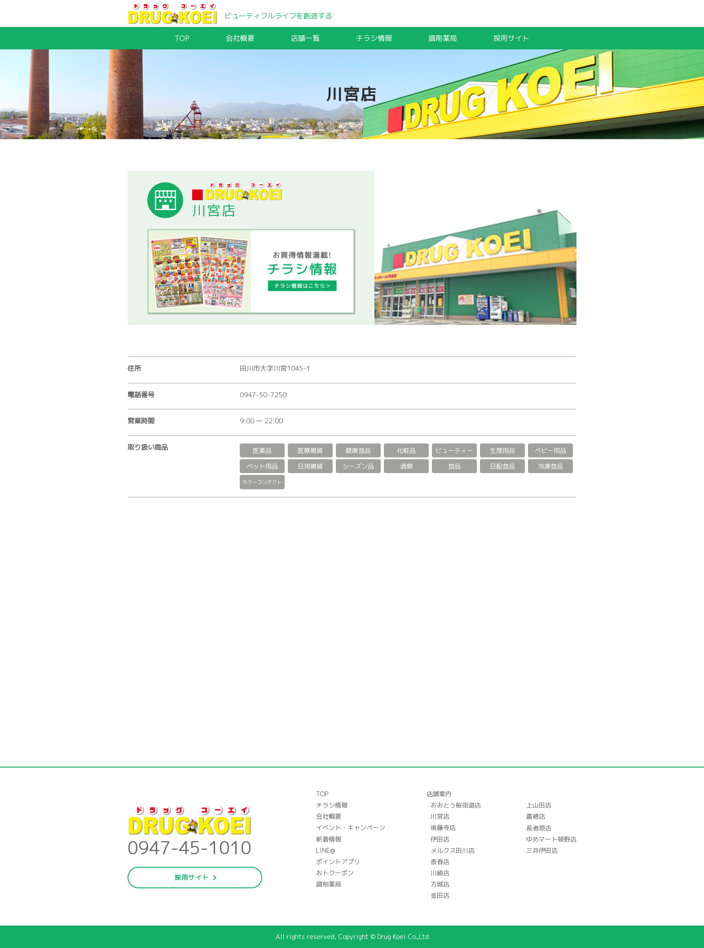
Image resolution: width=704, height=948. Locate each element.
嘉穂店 (535, 816)
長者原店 (538, 828)
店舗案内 (439, 794)
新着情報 (328, 839)
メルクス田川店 (453, 850)
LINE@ (325, 850)
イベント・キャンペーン (350, 827)
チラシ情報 (374, 38)
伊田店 (440, 839)
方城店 (440, 884)
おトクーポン (335, 873)
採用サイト (511, 38)
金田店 (440, 895)
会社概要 (240, 38)
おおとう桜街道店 (456, 805)
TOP (182, 38)
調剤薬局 (442, 38)
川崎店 (440, 873)
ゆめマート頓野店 (551, 839)
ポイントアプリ (338, 861)
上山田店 (538, 805)
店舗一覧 (305, 38)
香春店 (440, 861)
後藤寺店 (443, 827)
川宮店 (440, 816)
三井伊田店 (542, 850)
